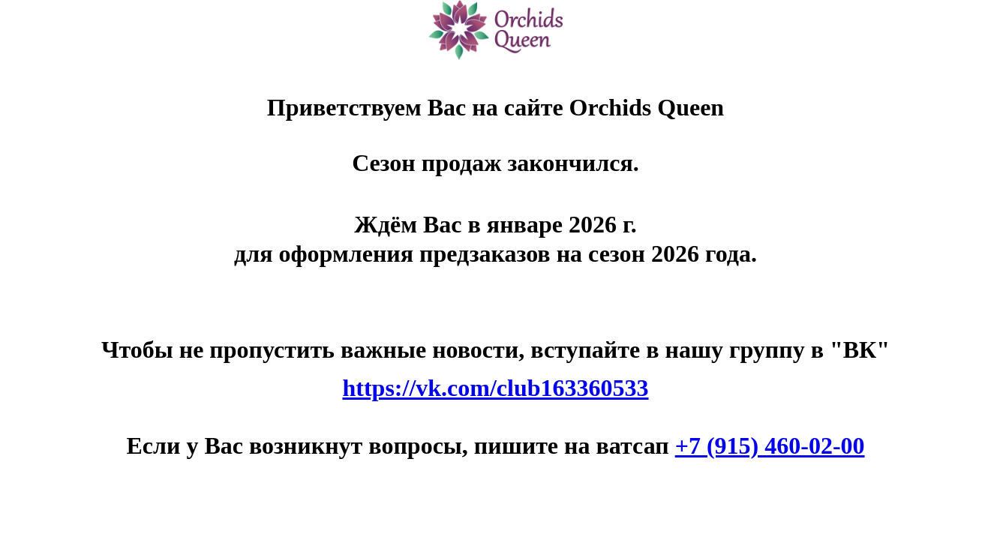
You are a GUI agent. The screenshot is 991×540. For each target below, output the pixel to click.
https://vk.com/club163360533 (495, 387)
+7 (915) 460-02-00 (770, 445)
